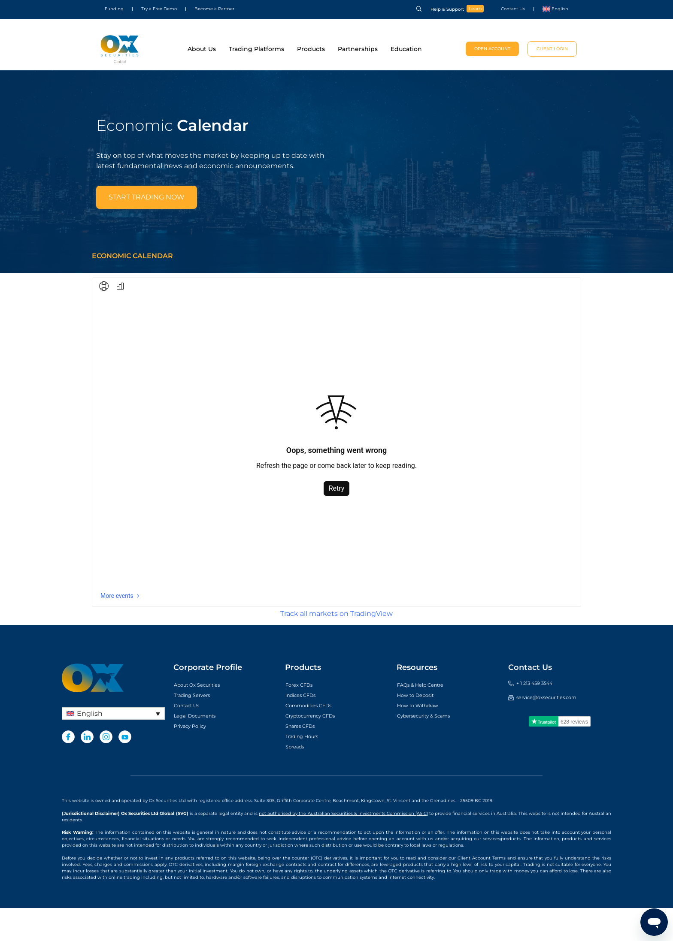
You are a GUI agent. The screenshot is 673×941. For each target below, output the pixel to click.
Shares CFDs (304, 759)
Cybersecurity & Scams (431, 749)
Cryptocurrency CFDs (318, 749)
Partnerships (358, 49)
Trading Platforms (256, 49)
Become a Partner (214, 9)
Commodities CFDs (315, 738)
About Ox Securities (203, 718)
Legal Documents (200, 749)
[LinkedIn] (87, 769)
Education (406, 49)
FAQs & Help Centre (426, 718)
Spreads (297, 780)
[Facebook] (68, 769)
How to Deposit (420, 728)
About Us (202, 49)
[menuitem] (555, 9)
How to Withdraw (423, 738)
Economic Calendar (132, 289)
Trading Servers (197, 728)
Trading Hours (306, 769)
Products (311, 49)
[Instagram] (106, 769)
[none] (113, 746)
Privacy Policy (195, 759)
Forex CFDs (302, 718)
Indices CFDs (304, 728)
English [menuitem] (90, 746)
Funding (114, 9)
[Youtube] (124, 769)
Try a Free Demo (159, 9)
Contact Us (513, 9)
